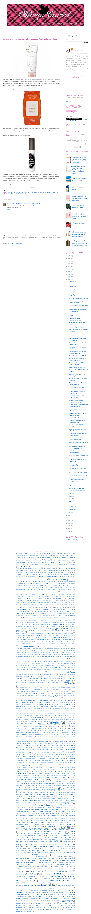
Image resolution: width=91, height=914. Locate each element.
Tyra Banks (58, 807)
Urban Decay (22, 193)
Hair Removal (67, 639)
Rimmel (21, 760)
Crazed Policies (45, 29)
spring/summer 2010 (29, 900)
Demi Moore (56, 605)
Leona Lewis (70, 687)
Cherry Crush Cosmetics (50, 591)
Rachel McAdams (57, 752)
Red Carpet (28, 756)
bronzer (38, 832)
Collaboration (53, 596)
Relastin (21, 758)
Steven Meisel (51, 789)
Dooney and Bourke (59, 609)
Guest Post (68, 637)
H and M (26, 639)
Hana (60, 641)
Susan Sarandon (49, 792)
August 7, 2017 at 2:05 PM (33, 203)
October (71, 286)
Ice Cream (25, 650)
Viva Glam (31, 815)
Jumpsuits (25, 667)
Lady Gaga (49, 684)
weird (40, 909)
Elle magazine (60, 617)
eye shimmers (49, 848)
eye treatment (65, 848)
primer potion (47, 890)
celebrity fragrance (63, 833)
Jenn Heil (19, 658)
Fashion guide (46, 626)
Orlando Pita (58, 734)
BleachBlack (32, 576)
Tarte (59, 794)
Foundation (60, 628)
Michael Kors (21, 710)
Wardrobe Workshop (32, 817)
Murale (38, 717)
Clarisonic (53, 594)
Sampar (70, 767)
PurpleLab (34, 751)
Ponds (68, 745)
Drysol (51, 611)
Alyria (47, 559)
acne (26, 824)
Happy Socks (36, 643)
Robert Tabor (47, 760)
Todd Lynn (59, 802)
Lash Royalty (40, 686)
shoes (72, 894)
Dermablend (68, 605)
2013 (69, 520)
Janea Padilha (45, 654)
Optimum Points (27, 734)
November (72, 284)
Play (48, 745)
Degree (45, 605)
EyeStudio (54, 622)
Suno (23, 792)
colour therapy (66, 837)
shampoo (39, 894)
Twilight (49, 807)
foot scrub (24, 855)
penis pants (69, 885)
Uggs (66, 807)
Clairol (33, 594)
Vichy (20, 813)
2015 (69, 515)
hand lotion (51, 864)
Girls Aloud (69, 632)
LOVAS (61, 682)
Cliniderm (19, 596)
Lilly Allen (50, 689)
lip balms (20, 872)
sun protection (33, 902)
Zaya (68, 822)
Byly (71, 579)
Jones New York (28, 663)
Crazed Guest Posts (12, 29)
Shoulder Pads (56, 779)
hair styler (46, 862)
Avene (10, 192)
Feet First (69, 626)
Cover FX (59, 598)
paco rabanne (27, 885)
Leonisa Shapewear (24, 689)
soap (56, 898)
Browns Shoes (40, 579)
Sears (29, 771)
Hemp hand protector (51, 645)
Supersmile (38, 792)
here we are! (69, 101)
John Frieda (34, 661)
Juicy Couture (66, 663)
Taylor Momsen (69, 794)
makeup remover (47, 192)
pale (37, 885)
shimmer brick (62, 894)
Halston (53, 641)
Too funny (29, 804)
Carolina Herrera (42, 585)
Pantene (65, 738)
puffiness (31, 892)
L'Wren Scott (20, 682)
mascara (28, 878)
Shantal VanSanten (38, 775)
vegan (50, 907)
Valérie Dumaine (70, 809)
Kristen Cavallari (32, 678)
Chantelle (69, 587)
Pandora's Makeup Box (52, 738)
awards (23, 826)
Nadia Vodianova (44, 719)
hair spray (34, 862)
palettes (46, 885)
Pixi (41, 745)
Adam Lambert (34, 555)
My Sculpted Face (60, 717)
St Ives (49, 787)
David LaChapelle (24, 605)
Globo (30, 635)
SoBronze (33, 783)
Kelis (37, 672)
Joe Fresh (37, 192)
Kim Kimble (59, 674)
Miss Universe (63, 712)
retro (41, 892)
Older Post (58, 241)
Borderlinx (19, 578)
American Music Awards (33, 560)
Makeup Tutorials (43, 700)
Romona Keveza (47, 764)
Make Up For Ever (24, 700)
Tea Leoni (45, 796)
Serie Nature (61, 773)
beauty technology (35, 828)
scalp (47, 892)
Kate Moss (29, 671)
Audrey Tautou (37, 564)
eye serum (35, 848)
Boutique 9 (44, 578)
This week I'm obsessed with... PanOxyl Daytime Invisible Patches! (78, 187)
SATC (62, 765)
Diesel (43, 607)
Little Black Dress (45, 693)
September (72, 289)
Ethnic (67, 620)
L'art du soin (31, 682)
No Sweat (70, 726)
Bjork (42, 574)
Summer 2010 (52, 791)
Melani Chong (38, 708)
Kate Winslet (40, 671)
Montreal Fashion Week (34, 715)
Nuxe (62, 728)
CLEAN (18, 581)
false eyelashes (22, 852)
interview (69, 868)
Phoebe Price (33, 743)
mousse (42, 881)
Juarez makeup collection (50, 663)
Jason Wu (19, 656)
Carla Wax (19, 585)
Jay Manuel (39, 656)
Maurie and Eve (33, 706)
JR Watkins (64, 652)
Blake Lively (20, 576)
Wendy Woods (62, 817)
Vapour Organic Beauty (27, 811)
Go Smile (37, 635)
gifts (60, 857)
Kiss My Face (50, 676)
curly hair (67, 841)
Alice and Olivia (60, 557)
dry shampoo (64, 843)
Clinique (29, 596)
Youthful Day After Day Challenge (55, 820)
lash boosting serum (35, 870)
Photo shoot (44, 743)
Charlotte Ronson (66, 589)
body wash (60, 830)
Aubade (27, 564)
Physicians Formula (27, 745)
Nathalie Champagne (47, 721)
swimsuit (29, 903)
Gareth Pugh (69, 630)
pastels (60, 885)
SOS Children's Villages (30, 767)
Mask (68, 704)
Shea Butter (26, 777)
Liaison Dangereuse (39, 689)
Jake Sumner (35, 654)
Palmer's (39, 738)
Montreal (19, 715)
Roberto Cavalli (60, 760)
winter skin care (53, 909)
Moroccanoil (70, 715)
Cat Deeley (66, 585)
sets (29, 894)
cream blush (53, 841)
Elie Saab (33, 615)
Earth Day (20, 613)
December (72, 281)
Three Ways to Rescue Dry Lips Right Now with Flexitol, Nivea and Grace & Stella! (79, 178)
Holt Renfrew (24, 648)
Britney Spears (27, 579)
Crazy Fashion (24, 600)
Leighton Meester (57, 687)
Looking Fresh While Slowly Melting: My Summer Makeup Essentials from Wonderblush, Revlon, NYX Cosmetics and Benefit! (79, 243)
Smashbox (20, 783)
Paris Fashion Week (25, 739)
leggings (69, 870)
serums (19, 894)
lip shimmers (48, 871)
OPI (69, 728)
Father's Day (58, 626)
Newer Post (6, 241)
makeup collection (51, 876)
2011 (69, 526)
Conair (18, 598)
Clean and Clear (67, 594)
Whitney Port (28, 818)
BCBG (53, 566)
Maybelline (65, 706)
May (70, 499)
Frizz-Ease (30, 630)
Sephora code (37, 773)
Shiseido (64, 777)
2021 (69, 269)
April (70, 501)
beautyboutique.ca (37, 89)
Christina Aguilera (68, 593)
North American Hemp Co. (36, 728)
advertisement (50, 824)
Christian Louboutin (52, 593)
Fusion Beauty (42, 630)
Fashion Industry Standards (41, 624)
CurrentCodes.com (29, 602)
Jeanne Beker (50, 656)
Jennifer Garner (30, 658)
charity (40, 835)
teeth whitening (38, 905)
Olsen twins (64, 732)
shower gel (35, 896)
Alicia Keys (31, 559)
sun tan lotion (50, 902)
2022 (69, 266)
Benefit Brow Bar (65, 570)
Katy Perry (64, 671)
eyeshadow (48, 851)
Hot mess (38, 648)
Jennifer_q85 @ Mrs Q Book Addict (16, 203)
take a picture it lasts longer (62, 903)
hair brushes (56, 858)
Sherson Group (52, 777)
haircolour (69, 862)
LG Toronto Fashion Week (46, 682)
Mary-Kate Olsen (57, 704)
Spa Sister (41, 785)
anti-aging (70, 824)
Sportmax (57, 785)
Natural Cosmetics (65, 721)
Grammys (25, 637)
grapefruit (20, 858)
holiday (56, 866)
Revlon (60, 758)
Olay (64, 730)
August (71, 292)
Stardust (25, 789)
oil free (38, 883)
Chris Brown (27, 593)
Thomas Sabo (57, 800)
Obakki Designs (21, 730)
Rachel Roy (69, 752)
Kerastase (71, 673)
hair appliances (41, 858)
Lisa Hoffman (65, 691)
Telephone (53, 796)
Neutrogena (55, 723)
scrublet (56, 892)
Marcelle (34, 702)
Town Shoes (32, 805)
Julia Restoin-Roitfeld (23, 665)
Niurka (62, 726)
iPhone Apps (68, 866)
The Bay (63, 796)
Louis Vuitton (51, 695)
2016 (69, 512)
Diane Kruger (33, 607)
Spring (65, 785)
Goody (57, 635)
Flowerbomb (48, 628)
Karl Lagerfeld (34, 669)
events (67, 845)
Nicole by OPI (40, 726)
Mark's (70, 702)
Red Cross (40, 756)
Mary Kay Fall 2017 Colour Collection (78, 298)
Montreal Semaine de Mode (53, 715)
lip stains (60, 872)
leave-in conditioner (54, 870)
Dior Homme (60, 607)
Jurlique (34, 667)
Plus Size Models (57, 745)
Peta (53, 741)
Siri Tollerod (39, 781)
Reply (8, 209)
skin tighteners (35, 898)
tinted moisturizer (56, 905)
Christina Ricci (23, 594)
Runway (24, 766)
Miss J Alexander (40, 712)
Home (3, 29)
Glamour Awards (61, 633)
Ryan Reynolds (44, 765)
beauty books (66, 826)
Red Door (49, 756)
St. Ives (57, 787)
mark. (72, 876)
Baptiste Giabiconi (41, 568)
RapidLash (40, 754)
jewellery (20, 870)
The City (32, 798)
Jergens (64, 658)
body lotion (44, 830)
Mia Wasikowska (68, 708)
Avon (22, 567)
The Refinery (42, 798)
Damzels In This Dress (29, 604)
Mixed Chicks (28, 713)
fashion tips (36, 852)
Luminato (28, 697)
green (29, 858)
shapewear (51, 894)
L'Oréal (23, 680)
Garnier (19, 632)
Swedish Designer (63, 792)
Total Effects (20, 805)
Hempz (63, 645)
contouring (66, 839)
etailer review (54, 844)
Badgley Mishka (62, 566)
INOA (17, 650)
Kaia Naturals (59, 667)
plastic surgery (66, 887)
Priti (59, 747)
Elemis (71, 613)
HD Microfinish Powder (40, 639)
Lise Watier (29, 693)
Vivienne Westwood (43, 815)
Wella (52, 817)
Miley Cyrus (26, 712)
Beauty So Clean (40, 570)
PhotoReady (56, 743)
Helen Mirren (23, 645)
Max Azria (44, 706)
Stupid (33, 790)
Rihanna (72, 758)
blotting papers (52, 828)
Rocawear (19, 762)
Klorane (62, 676)
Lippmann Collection (36, 691)
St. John (65, 787)
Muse (48, 717)
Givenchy (47, 633)
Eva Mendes (25, 622)
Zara (61, 822)
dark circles (21, 843)
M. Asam (41, 697)
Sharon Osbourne (51, 775)
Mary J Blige (32, 704)
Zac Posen (53, 822)
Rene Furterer (32, 758)
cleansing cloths (27, 192)
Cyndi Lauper (42, 602)
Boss (27, 578)
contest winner (51, 839)
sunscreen (65, 902)
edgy (35, 844)
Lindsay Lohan (61, 689)
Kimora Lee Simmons (23, 676)
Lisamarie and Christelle (80, 49)
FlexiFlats (39, 628)
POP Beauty (41, 736)
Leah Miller (44, 687)
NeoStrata (41, 723)
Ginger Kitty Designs (40, 632)
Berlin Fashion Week (32, 572)
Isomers (34, 652)
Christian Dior (39, 593)
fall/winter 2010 (67, 850)
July (70, 493)
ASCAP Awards (22, 555)
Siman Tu (19, 781)
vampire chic (41, 907)
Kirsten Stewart (38, 676)
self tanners (66, 892)
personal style (34, 887)
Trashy (55, 805)
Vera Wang (62, 811)
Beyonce (59, 572)
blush (63, 828)
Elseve (32, 619)
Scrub (19, 771)
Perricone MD (43, 741)
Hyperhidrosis (62, 648)
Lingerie (72, 689)
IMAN (71, 648)
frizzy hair (40, 857)
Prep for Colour (36, 747)
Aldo (32, 557)
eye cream (48, 846)
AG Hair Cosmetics (56, 553)
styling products (65, 900)
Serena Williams (49, 773)
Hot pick (47, 648)
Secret (51, 771)
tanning (19, 905)
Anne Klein (69, 562)
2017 (69, 279)
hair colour (21, 860)
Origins (47, 734)
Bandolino (29, 568)
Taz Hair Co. (34, 796)
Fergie (18, 628)
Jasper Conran (29, 656)
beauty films (20, 828)
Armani (18, 564)
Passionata (49, 739)
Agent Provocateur (66, 555)
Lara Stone (30, 686)
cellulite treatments (24, 835)
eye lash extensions (65, 846)
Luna (34, 697)
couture (42, 841)
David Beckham (56, 604)
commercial (20, 839)
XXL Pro (26, 820)
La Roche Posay (36, 684)
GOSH (51, 630)
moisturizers (24, 881)
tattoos (27, 905)
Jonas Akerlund (58, 661)
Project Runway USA (45, 749)
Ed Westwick (51, 613)
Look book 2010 (32, 695)
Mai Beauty (69, 698)
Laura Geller (64, 686)
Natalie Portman (31, 721)
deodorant (40, 843)
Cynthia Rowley (53, 602)
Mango (55, 700)
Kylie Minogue (58, 678)
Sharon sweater (64, 775)
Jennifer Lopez (43, 658)
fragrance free (58, 855)
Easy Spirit (31, 613)
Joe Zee (25, 661)
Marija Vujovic (60, 702)
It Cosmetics (51, 652)
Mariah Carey (48, 702)
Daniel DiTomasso (43, 604)
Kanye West (71, 667)
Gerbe (29, 632)
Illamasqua (34, 650)
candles (27, 833)
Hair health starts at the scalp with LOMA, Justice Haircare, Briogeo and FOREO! (79, 205)
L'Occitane (70, 678)
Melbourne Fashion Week (53, 708)
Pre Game (25, 747)
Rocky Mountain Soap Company (49, 762)
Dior (50, 607)
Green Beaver (36, 637)
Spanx (49, 785)
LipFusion (23, 691)
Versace (72, 811)
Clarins (42, 594)
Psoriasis (59, 749)
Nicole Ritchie (27, 726)
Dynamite (69, 611)
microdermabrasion (64, 878)
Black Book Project (53, 574)
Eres (29, 620)
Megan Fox (27, 708)
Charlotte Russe (21, 591)
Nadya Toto (55, 719)
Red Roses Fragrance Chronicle (64, 756)
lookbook (71, 874)
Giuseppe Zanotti (35, 633)
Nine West (52, 726)
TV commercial (27, 794)
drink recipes (52, 843)
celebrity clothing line (43, 833)
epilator (43, 844)
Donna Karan (46, 609)
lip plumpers (35, 872)
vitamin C (58, 907)
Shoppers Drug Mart (10, 193)
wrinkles (19, 911)
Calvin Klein (42, 581)
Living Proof (58, 693)
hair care (68, 858)
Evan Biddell (35, 622)
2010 (69, 528)
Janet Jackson (56, 654)
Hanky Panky (69, 641)
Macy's (25, 698)
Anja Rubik (45, 562)
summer (19, 902)
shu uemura (50, 896)
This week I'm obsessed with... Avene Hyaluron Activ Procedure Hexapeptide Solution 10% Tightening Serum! (78, 170)
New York (31, 724)
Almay (39, 559)
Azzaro (45, 566)
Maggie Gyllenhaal (58, 698)
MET (60, 697)
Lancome (71, 684)
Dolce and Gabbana (30, 609)
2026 (69, 256)
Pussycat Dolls (44, 751)
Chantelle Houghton (23, 589)
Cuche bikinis (68, 600)
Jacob (26, 654)
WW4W (20, 817)
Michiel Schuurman (46, 710)
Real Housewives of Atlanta (56, 754)
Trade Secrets (44, 806)
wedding (19, 909)
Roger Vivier (23, 764)
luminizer (22, 876)
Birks (36, 574)
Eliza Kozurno (43, 615)
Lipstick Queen (52, 691)
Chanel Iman (59, 587)
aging (60, 824)
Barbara (53, 568)
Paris (73, 738)
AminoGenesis (49, 560)
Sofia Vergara (59, 783)
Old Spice (44, 732)
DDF (62, 602)
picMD (44, 887)
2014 (69, 518)
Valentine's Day (55, 809)
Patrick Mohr (60, 739)
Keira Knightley (28, 672)
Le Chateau (34, 687)
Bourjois (34, 578)
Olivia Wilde (54, 732)
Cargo (56, 583)
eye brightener (35, 846)
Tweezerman (26, 807)
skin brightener (65, 896)
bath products (48, 826)
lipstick (57, 874)
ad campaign (36, 824)
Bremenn (66, 578)
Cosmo (40, 598)
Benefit (52, 570)
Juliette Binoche (62, 665)
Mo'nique (39, 713)
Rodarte (65, 762)
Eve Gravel (45, 622)
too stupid (20, 907)
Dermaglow (20, 607)
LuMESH (20, 697)
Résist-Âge (54, 765)
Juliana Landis (37, 665)
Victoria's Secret (50, 813)
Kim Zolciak (69, 674)
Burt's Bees (62, 580)
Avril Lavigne (36, 566)
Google (65, 635)
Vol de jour (61, 815)
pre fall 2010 (35, 890)
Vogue (53, 815)
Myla (70, 717)
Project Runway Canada (26, 749)
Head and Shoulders (49, 643)
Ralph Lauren (21, 754)
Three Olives (35, 802)
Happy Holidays (22, 643)
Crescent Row (47, 600)
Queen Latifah (68, 751)
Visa (24, 815)
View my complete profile (73, 72)
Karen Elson (22, 669)
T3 (72, 792)
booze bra (22, 831)
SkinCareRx (49, 781)
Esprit (43, 620)
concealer (35, 839)
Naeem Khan (65, 719)
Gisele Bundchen (21, 633)
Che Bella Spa (34, 591)
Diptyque (70, 607)
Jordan (37, 663)
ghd (54, 856)
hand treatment (66, 864)
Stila (60, 789)
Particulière (39, 739)
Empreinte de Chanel (56, 619)
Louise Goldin (63, 695)
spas (64, 898)
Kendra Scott (60, 672)
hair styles (57, 862)
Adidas (53, 555)
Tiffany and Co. (47, 802)
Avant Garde (63, 564)
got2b (69, 857)
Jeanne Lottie (61, 656)
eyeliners (32, 851)
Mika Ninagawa (59, 710)
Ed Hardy (41, 613)
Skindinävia (59, 781)
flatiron (60, 852)
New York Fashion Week (47, 725)
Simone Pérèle (28, 781)
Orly (66, 734)
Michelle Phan (32, 710)
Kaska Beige (57, 669)
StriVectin (71, 789)
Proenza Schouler (69, 747)
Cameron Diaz (56, 581)
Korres (21, 678)
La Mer (24, 684)
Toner (66, 802)
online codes (57, 883)
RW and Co (45, 752)
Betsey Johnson (47, 572)
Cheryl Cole (64, 591)
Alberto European (22, 557)
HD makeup (55, 639)
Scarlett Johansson (65, 769)
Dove (70, 609)
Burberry (50, 580)
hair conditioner (40, 860)
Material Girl (20, 706)
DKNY (67, 602)
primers (58, 890)
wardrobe (69, 907)
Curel (18, 602)
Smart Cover (69, 781)
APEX (73, 553)
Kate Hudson (20, 671)
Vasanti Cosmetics (47, 811)
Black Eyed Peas (67, 574)
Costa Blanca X (49, 598)
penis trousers (21, 887)
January (71, 509)
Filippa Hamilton (28, 628)
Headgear (62, 643)
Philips (69, 741)
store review (44, 900)
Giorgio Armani (55, 632)
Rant (31, 754)
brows (50, 832)
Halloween (43, 641)
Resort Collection (48, 758)
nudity (31, 883)
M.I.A (47, 697)
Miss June (52, 712)
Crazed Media (35, 29)
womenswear (68, 909)
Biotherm (27, 574)
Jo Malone (51, 659)
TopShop (57, 804)
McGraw (18, 708)
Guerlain (56, 637)
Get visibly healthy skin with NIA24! (78, 356)
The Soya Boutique (44, 800)
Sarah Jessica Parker (39, 769)
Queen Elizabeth (57, 751)
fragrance (38, 855)
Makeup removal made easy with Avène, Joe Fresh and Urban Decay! (30, 39)
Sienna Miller (68, 779)
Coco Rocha (42, 596)
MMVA (64, 697)
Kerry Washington (25, 674)
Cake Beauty (29, 581)
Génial (18, 639)
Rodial (72, 762)
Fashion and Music (30, 626)
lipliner (46, 874)
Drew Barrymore (40, 611)
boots (72, 830)
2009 (69, 531)
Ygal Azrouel (35, 820)
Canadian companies (42, 583)
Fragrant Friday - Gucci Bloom (76, 327)
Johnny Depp (46, 661)
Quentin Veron (21, 752)
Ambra (64, 559)
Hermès (42, 646)
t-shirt (47, 903)
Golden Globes (47, 635)
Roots (56, 764)
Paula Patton (71, 739)
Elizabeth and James (46, 617)
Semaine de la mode (65, 771)
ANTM (68, 553)
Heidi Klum (71, 643)
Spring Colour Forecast (35, 787)
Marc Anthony (66, 700)
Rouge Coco (65, 764)
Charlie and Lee (37, 589)
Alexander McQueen (44, 557)
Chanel (45, 587)
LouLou (42, 695)
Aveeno (72, 564)
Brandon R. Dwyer (55, 578)
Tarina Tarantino (48, 794)
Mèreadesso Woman (22, 719)
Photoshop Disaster (68, 743)
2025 (69, 258)
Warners (45, 817)
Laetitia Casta (60, 684)
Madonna (46, 698)
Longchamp (21, 695)
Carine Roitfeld (67, 583)
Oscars (30, 736)
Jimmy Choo (41, 659)
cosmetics (32, 841)
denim (31, 843)
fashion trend (48, 852)
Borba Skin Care (67, 576)
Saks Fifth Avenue (46, 767)
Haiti (35, 641)
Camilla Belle (68, 581)
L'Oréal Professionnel (62, 680)
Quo (29, 752)
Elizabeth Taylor (30, 617)
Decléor (37, 605)
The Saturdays (64, 798)
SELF (67, 765)
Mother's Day (25, 717)
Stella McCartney (37, 789)
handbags (20, 866)
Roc (70, 760)
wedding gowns (30, 909)
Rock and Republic (30, 762)
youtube (29, 911)
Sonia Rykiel (30, 785)
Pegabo (33, 741)
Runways (34, 765)
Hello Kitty (35, 645)
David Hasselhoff (69, 604)
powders (22, 890)
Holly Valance (70, 646)
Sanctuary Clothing (22, 769)
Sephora (56, 192)
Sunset (30, 792)
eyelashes (20, 851)
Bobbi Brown (52, 576)
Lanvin (22, 686)
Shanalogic (25, 775)
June (70, 496)
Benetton (19, 572)
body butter (29, 830)
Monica (70, 713)
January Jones (68, 654)
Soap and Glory (44, 783)
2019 (69, 274)
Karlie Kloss (46, 669)
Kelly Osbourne (47, 672)
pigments (52, 887)
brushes (61, 832)
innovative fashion (57, 868)
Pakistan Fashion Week (55, 736)
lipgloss (31, 874)
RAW (38, 752)
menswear (46, 878)
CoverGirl (71, 598)
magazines (32, 876)
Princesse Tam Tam (49, 747)
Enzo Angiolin (20, 620)
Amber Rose (56, 559)
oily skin (46, 883)
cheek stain (53, 835)
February (71, 506)
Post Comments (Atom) (16, 243)
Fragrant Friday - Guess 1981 (76, 417)
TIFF (17, 794)
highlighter (42, 866)
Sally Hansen (59, 767)
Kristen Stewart (46, 678)
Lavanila (26, 687)
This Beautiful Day (73, 539)
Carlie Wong (29, 585)
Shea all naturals (39, 777)
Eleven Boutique (21, 615)
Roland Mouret (35, 764)
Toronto (66, 804)
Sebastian (40, 771)
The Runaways (52, 798)
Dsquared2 (60, 611)
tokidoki (70, 905)
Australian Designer (50, 564)
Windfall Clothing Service (57, 818)
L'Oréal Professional (40, 680)
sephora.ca (19, 184)
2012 (69, 523)
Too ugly (40, 804)
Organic (38, 734)
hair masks (60, 860)
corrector (20, 841)
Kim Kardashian (48, 674)
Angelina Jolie (34, 562)
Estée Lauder (55, 620)
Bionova (18, 574)
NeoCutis (31, 723)
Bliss (41, 576)
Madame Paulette (35, 698)
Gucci (46, 637)
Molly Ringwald (49, 713)
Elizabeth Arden (57, 615)
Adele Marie (45, 555)
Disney (18, 609)
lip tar (70, 871)
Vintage (18, 815)
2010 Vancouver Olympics (25, 553)
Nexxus (64, 725)
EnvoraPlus (69, 619)
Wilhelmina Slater (40, 818)
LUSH (67, 682)
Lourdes (72, 695)
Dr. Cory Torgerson (23, 611)
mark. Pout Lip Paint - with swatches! (78, 472)
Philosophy (20, 743)
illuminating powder (24, 868)
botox (30, 831)
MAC (52, 697)
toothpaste (31, 907)
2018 (69, 276)
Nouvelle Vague (53, 728)
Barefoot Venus (63, 568)
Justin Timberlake (46, 667)
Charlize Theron (51, 589)
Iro (59, 650)
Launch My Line (52, 686)
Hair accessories (23, 641)
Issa (41, 652)
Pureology (23, 751)
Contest (29, 598)
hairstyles (20, 864)
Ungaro (72, 807)
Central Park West (32, 587)
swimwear (38, 903)
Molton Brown (61, 713)
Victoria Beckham (34, 813)
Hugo (54, 648)
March (71, 504)
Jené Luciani (54, 658)
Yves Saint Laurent (38, 822)
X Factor (19, 820)
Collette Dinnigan (67, 596)
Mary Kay (43, 704)
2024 (69, 261)
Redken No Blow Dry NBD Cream (77, 367)
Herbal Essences (29, 647)
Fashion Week (58, 624)
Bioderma (68, 572)
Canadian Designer (23, 583)
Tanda (38, 794)
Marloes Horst (21, 704)
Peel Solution (23, 741)
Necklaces (20, 723)
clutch (37, 837)
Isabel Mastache (68, 650)
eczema (26, 845)
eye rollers (21, 848)
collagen (54, 837)
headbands (30, 866)
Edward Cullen (61, 613)
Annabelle (55, 562)
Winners (70, 818)
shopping (22, 896)
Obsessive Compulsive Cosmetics (41, 730)
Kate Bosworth (68, 669)
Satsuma (52, 769)
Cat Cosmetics (55, 585)
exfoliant (20, 846)
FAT (61, 622)
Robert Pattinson (34, 760)
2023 (69, 263)
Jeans (70, 656)
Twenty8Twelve (39, 807)
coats (45, 837)
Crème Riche (58, 600)
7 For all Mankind (41, 553)
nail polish (57, 881)
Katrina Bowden (52, 671)
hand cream (33, 864)
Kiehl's (36, 674)
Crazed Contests (24, 29)
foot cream (70, 852)
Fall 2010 (25, 624)
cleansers (16, 192)
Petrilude (60, 741)
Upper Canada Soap (25, 809)
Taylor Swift (23, 796)
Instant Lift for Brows (48, 650)
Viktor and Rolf (67, 813)
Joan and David (63, 659)
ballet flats (35, 826)
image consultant (42, 868)
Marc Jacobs (21, 702)
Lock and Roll (70, 693)
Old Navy (35, 732)
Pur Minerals (70, 749)
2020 (69, 271)
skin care (20, 898)
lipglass (19, 874)
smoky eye (47, 898)
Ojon (57, 730)
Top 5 (49, 804)
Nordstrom (20, 728)
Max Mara (54, 706)
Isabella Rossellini (22, 652)
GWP (59, 630)
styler (54, 900)
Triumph (63, 805)
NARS (33, 719)
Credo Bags (36, 600)
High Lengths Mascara (55, 646)
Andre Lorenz (61, 560)
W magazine (71, 815)
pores (50, 889)
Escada (35, 620)
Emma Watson (41, 619)
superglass (20, 903)
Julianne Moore (49, 665)
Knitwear (72, 676)
